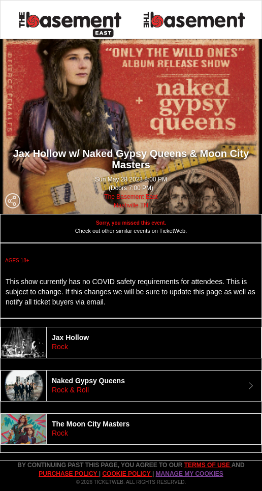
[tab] (131, 342)
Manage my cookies (189, 473)
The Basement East (130, 196)
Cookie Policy (127, 473)
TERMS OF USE (208, 465)
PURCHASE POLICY (69, 473)
